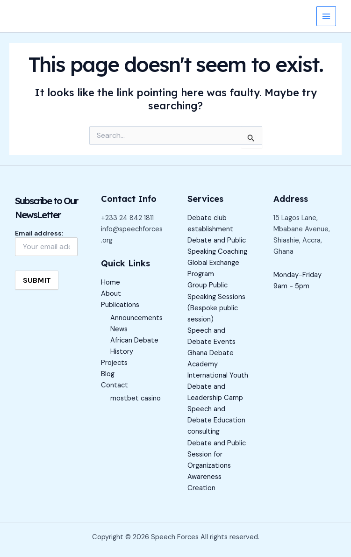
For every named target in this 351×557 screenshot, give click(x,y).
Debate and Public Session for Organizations (216, 454)
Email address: (46, 243)
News (119, 329)
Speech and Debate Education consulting (216, 420)
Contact (114, 385)
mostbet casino (135, 398)
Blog (108, 374)
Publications (120, 304)
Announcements (136, 318)
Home (110, 282)
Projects (114, 362)
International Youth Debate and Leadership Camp (217, 386)
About (111, 293)
